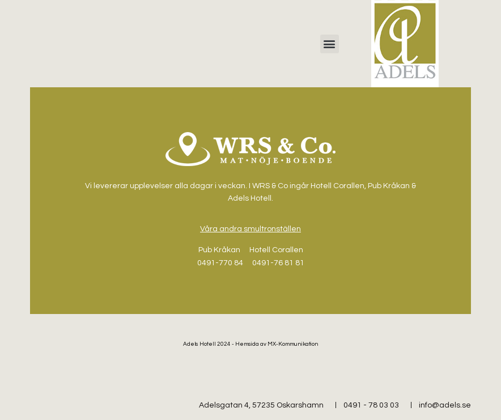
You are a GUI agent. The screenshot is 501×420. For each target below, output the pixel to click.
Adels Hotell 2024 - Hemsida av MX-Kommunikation (251, 344)
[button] (329, 44)
